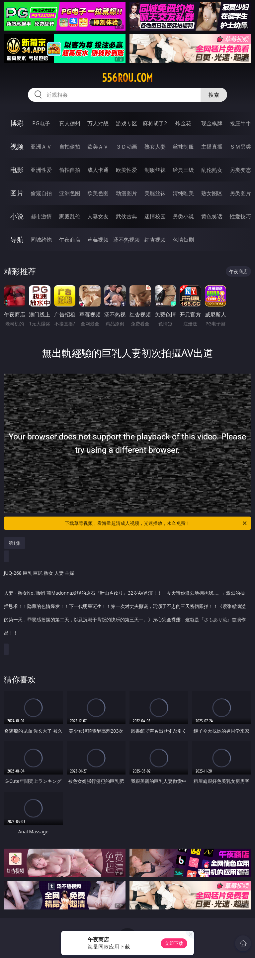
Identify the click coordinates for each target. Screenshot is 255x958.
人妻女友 (98, 216)
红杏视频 (155, 239)
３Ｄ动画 (126, 146)
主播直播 (211, 146)
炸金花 (183, 123)
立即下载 (174, 943)
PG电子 (41, 123)
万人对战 (98, 123)
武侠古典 (126, 216)
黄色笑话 (211, 216)
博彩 (17, 123)
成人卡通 (98, 170)
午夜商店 (69, 239)
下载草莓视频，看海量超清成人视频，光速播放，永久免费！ (156, 523)
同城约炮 (41, 239)
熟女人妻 (155, 146)
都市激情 (41, 216)
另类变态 (240, 170)
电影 (17, 169)
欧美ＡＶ (98, 146)
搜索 (214, 94)
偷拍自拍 (69, 170)
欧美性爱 (126, 170)
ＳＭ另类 (240, 146)
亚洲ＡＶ (41, 146)
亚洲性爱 (41, 170)
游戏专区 (126, 123)
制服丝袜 (155, 170)
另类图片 (240, 193)
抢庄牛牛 (240, 123)
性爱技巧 (240, 216)
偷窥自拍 (41, 193)
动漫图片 (126, 193)
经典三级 (183, 170)
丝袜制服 (183, 146)
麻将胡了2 (155, 123)
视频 (17, 146)
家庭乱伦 (69, 216)
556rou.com (127, 77)
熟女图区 (211, 193)
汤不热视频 (126, 239)
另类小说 (183, 216)
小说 (17, 216)
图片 (17, 192)
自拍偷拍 (69, 146)
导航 (17, 239)
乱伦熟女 (211, 170)
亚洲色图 (69, 193)
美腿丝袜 (155, 193)
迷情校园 (155, 216)
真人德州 (69, 123)
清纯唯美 (183, 193)
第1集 (15, 543)
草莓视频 (98, 239)
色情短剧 (183, 239)
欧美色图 (98, 193)
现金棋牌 (211, 123)
